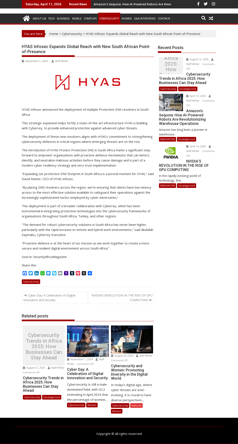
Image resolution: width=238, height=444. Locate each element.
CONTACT (164, 18)
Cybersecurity (109, 18)
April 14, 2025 (196, 146)
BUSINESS (63, 18)
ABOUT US (39, 18)
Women (127, 18)
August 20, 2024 (122, 355)
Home (53, 34)
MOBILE (77, 18)
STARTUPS (90, 18)
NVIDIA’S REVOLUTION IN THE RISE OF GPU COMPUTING (122, 297)
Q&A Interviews (145, 18)
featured (136, 405)
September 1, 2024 (80, 359)
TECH (51, 18)
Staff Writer (60, 61)
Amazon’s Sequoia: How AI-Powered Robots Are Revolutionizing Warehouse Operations (158, 4)
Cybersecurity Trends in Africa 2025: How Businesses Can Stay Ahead (44, 346)
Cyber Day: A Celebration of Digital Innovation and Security (49, 297)
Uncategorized (51, 397)
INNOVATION (167, 139)
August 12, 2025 (34, 368)
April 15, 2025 (196, 96)
